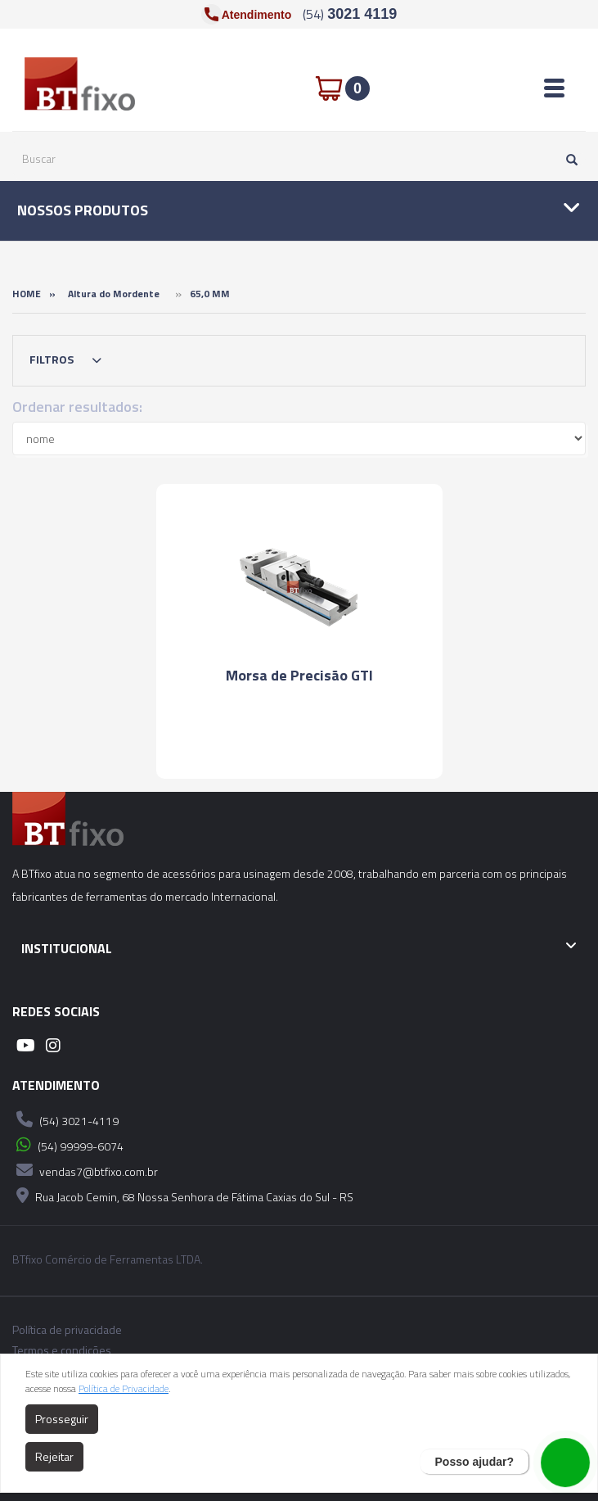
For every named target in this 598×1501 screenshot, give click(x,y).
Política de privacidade (67, 1330)
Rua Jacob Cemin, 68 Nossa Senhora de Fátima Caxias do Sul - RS (182, 1195)
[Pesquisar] (568, 159)
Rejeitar (54, 1456)
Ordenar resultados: (77, 407)
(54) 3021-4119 (65, 1119)
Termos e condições (61, 1350)
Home (26, 294)
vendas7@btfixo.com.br (85, 1170)
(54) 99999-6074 (68, 1145)
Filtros (69, 360)
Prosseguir (61, 1418)
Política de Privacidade (124, 1388)
